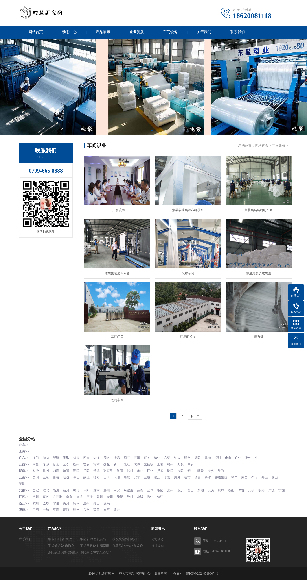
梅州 (161, 455)
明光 (268, 486)
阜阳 (88, 486)
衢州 (67, 505)
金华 (46, 505)
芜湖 (143, 486)
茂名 (109, 455)
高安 (196, 461)
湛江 (98, 455)
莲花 (109, 461)
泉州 (88, 511)
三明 (36, 511)
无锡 (122, 499)
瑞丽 (203, 474)
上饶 (164, 461)
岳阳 (88, 467)
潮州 (192, 455)
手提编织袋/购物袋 (61, 547)
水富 (172, 474)
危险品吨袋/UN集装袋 (127, 547)
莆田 (98, 511)
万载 (185, 461)
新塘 (57, 455)
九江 (130, 461)
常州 (36, 499)
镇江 (164, 499)
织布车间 (186, 272)
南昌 (36, 461)
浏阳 (175, 467)
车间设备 (170, 32)
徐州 (133, 499)
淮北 (46, 486)
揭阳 (203, 455)
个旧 (261, 474)
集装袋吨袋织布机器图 (186, 209)
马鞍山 (131, 486)
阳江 (130, 455)
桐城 (227, 486)
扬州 (154, 499)
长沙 (36, 467)
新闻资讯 (158, 530)
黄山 (196, 486)
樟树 (98, 461)
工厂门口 (116, 335)
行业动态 (157, 547)
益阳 (122, 467)
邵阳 (78, 467)
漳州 (78, 511)
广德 (279, 486)
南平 (109, 511)
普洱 (109, 474)
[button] (152, 131)
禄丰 (240, 474)
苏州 (102, 499)
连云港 (58, 499)
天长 (258, 486)
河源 (140, 455)
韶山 (196, 467)
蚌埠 (78, 486)
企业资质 (136, 32)
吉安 (88, 461)
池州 (175, 486)
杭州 (36, 505)
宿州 (67, 486)
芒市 (192, 474)
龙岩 (119, 511)
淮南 (98, 486)
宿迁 (91, 499)
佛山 (234, 455)
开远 (272, 474)
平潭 (57, 511)
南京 (70, 499)
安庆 (185, 486)
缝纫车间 (116, 397)
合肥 (36, 486)
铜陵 (164, 486)
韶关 (151, 455)
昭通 (67, 474)
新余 (57, 461)
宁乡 (216, 467)
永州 (143, 467)
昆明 (36, 474)
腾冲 (182, 474)
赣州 (175, 461)
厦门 (67, 511)
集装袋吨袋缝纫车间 (255, 209)
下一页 (195, 414)
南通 (81, 499)
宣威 (151, 474)
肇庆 (78, 455)
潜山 (237, 486)
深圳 (224, 455)
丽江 (88, 474)
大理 (119, 474)
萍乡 (46, 461)
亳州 (57, 486)
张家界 (110, 467)
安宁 (140, 474)
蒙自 (251, 474)
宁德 (46, 511)
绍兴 (78, 505)
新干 (119, 461)
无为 (216, 486)
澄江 (161, 474)
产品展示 (103, 32)
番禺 (67, 455)
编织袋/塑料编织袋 (125, 540)
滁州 (109, 486)
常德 (98, 467)
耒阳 (185, 467)
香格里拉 (227, 474)
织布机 (255, 335)
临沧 (98, 474)
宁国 (22, 492)
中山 (265, 455)
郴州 (133, 467)
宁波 (57, 505)
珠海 (213, 455)
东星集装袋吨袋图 (255, 272)
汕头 (182, 455)
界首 (248, 486)
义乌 (109, 505)
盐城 (143, 499)
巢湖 (206, 486)
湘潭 (57, 467)
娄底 (164, 467)
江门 (36, 455)
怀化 (154, 467)
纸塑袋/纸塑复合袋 (93, 540)
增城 (46, 455)
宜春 (67, 461)
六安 (119, 486)
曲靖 (57, 474)
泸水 (213, 474)
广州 (244, 455)
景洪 (32, 480)
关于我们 (204, 32)
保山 (78, 474)
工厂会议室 (116, 209)
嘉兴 (46, 499)
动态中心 (69, 32)
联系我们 (237, 32)
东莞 (172, 455)
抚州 (78, 461)
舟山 (98, 505)
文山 (22, 480)
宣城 (154, 486)
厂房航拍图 (186, 335)
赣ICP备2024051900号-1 (202, 575)
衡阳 (67, 467)
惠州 (255, 455)
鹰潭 (140, 461)
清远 (119, 455)
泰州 (112, 499)
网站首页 (36, 32)
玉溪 (46, 474)
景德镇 (152, 461)
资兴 (227, 467)
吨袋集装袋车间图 (116, 272)
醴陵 (206, 467)
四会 (88, 455)
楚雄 (130, 474)
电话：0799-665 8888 (217, 553)
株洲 (46, 467)
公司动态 (157, 540)
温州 (88, 505)
